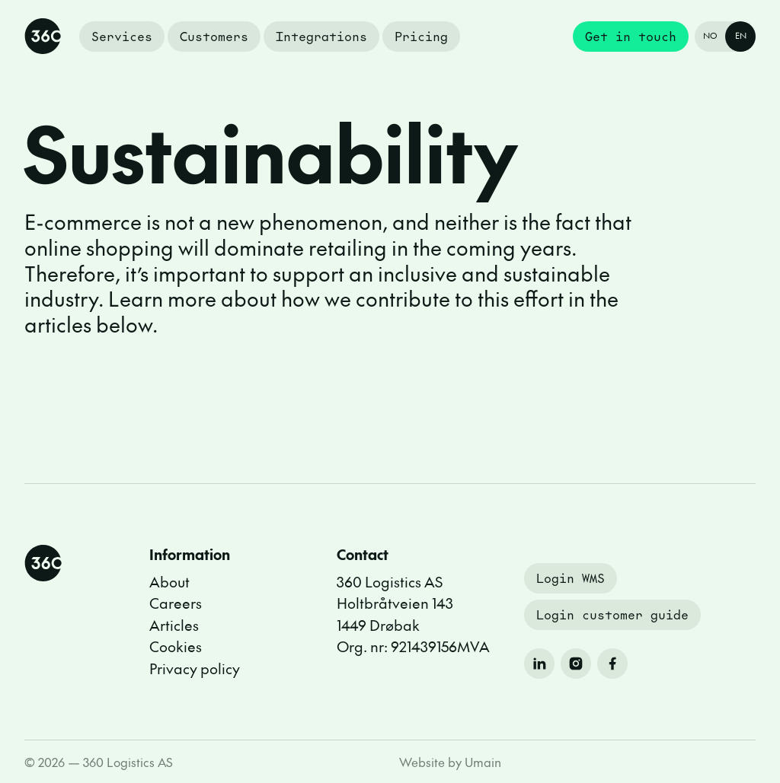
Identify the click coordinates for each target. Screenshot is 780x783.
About (169, 581)
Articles (174, 625)
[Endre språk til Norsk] (725, 36)
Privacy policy (194, 668)
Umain (483, 761)
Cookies (175, 646)
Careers (175, 603)
